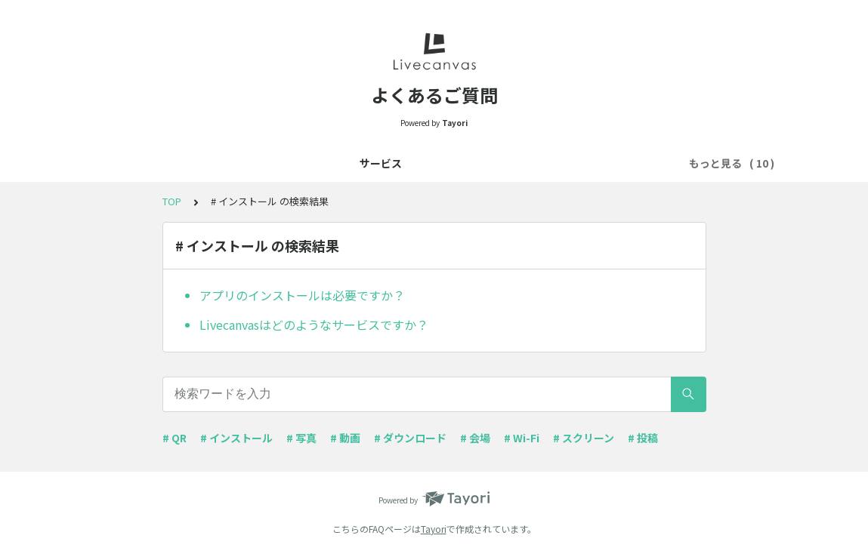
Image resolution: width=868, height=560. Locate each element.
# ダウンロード (410, 437)
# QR (174, 437)
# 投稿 (643, 437)
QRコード (439, 163)
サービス (131, 163)
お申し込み (199, 163)
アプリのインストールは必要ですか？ (302, 295)
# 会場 (475, 437)
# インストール (236, 437)
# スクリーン (583, 437)
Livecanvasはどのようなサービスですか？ (313, 324)
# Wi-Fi (521, 437)
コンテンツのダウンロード (595, 163)
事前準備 (268, 163)
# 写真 (301, 437)
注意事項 (374, 163)
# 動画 (345, 437)
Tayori (433, 528)
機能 (321, 163)
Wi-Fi (497, 163)
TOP (171, 201)
